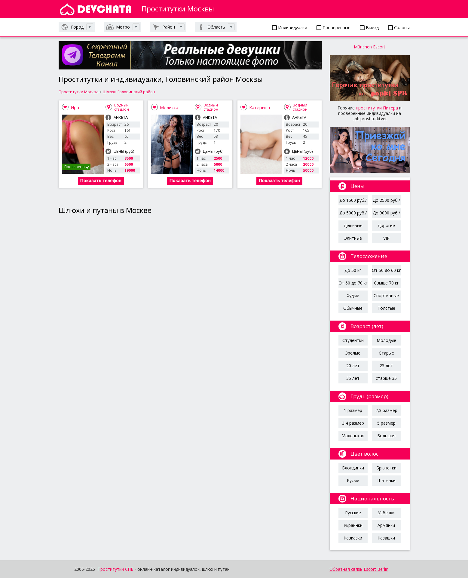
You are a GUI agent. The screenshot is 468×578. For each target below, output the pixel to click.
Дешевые (353, 225)
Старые (386, 353)
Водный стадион (121, 107)
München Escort (369, 47)
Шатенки (386, 480)
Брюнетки (386, 468)
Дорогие (386, 225)
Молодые (386, 340)
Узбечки (386, 512)
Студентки (353, 340)
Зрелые (352, 353)
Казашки (386, 538)
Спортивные (386, 295)
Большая (386, 435)
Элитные (353, 238)
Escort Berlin (376, 569)
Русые (353, 480)
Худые (353, 295)
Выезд (369, 27)
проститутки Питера (377, 108)
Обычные (352, 308)
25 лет (386, 365)
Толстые (386, 308)
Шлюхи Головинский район (129, 91)
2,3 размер (386, 410)
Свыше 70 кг (386, 283)
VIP (386, 238)
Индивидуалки (289, 27)
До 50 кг (352, 270)
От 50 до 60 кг (386, 270)
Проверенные (333, 27)
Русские (353, 512)
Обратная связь (345, 569)
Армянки (386, 525)
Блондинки (353, 468)
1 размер (353, 410)
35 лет (352, 378)
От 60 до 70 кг (353, 283)
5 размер (386, 423)
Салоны (399, 27)
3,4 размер (353, 423)
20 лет (352, 365)
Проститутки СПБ (115, 569)
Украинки (353, 525)
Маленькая (352, 435)
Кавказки (353, 538)
